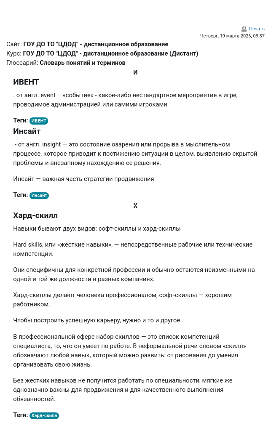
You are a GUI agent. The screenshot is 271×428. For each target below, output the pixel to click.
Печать (257, 29)
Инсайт (40, 195)
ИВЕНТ (39, 121)
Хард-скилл (44, 415)
